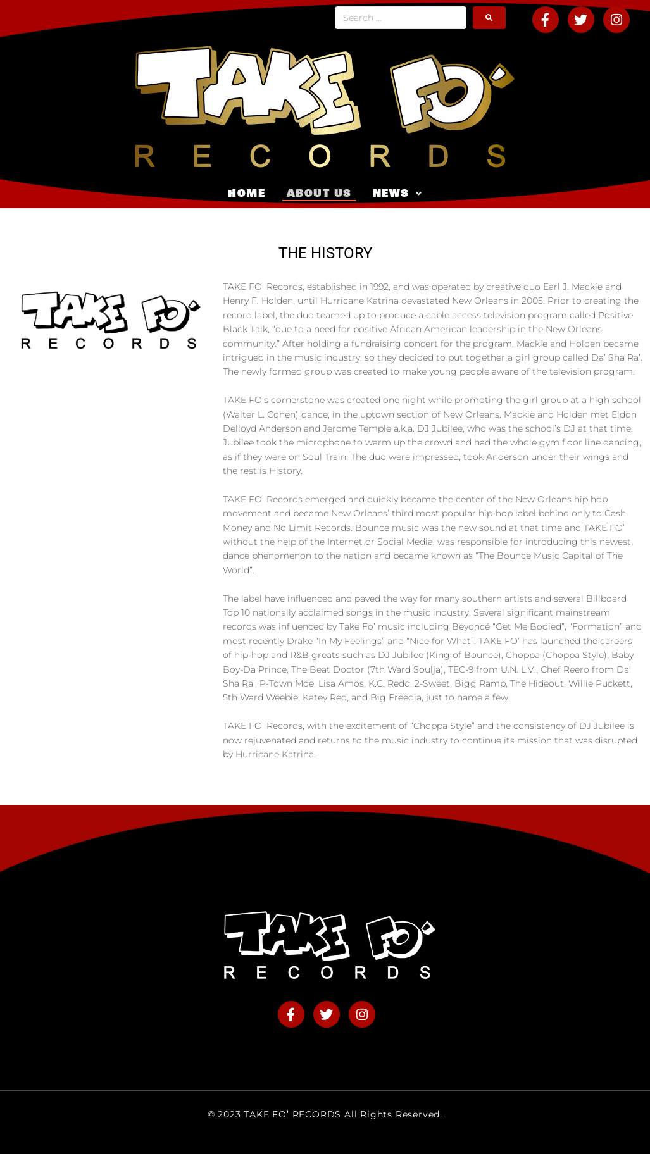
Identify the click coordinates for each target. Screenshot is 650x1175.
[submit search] (489, 17)
